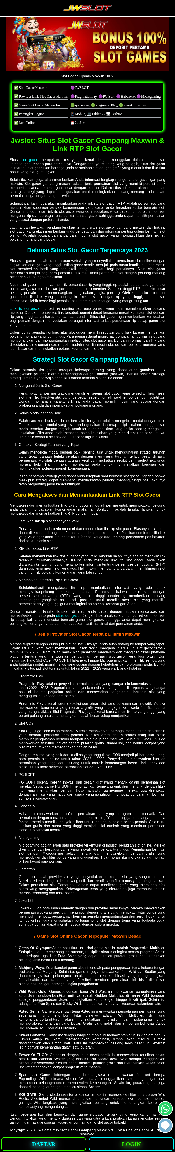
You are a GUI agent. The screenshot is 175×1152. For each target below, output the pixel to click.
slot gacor (29, 160)
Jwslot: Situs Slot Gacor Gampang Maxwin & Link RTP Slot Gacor (93, 1130)
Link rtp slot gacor (25, 308)
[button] (165, 1125)
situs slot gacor (68, 616)
